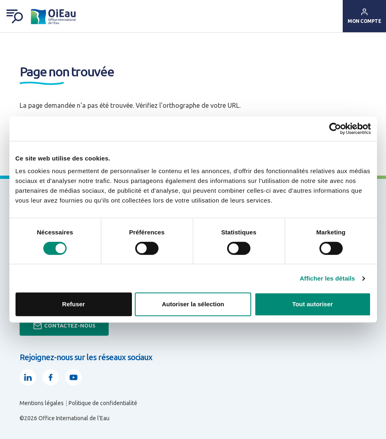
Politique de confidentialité (103, 403)
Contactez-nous (64, 326)
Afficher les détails (327, 278)
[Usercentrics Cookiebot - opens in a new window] (335, 129)
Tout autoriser (312, 304)
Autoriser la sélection (193, 304)
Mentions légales (42, 403)
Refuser (73, 304)
